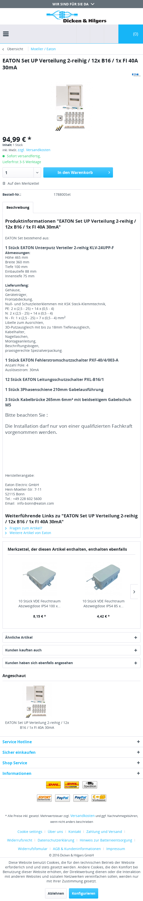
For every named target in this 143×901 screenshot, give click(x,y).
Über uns (55, 831)
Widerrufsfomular (33, 848)
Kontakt (74, 831)
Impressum (115, 848)
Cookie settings (29, 831)
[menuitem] (7, 29)
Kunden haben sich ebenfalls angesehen (39, 662)
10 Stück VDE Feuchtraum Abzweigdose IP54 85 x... (103, 603)
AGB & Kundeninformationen (77, 848)
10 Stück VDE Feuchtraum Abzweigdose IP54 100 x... (39, 603)
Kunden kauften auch (23, 650)
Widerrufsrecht (19, 840)
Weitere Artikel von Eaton (28, 532)
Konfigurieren (83, 893)
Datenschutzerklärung (56, 840)
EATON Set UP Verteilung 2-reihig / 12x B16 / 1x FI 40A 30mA (37, 725)
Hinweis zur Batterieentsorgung (106, 840)
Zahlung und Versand (104, 831)
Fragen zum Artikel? (23, 528)
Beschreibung (17, 207)
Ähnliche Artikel (18, 637)
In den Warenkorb (84, 172)
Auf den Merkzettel (20, 183)
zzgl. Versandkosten (34, 149)
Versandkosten (82, 815)
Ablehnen (56, 893)
